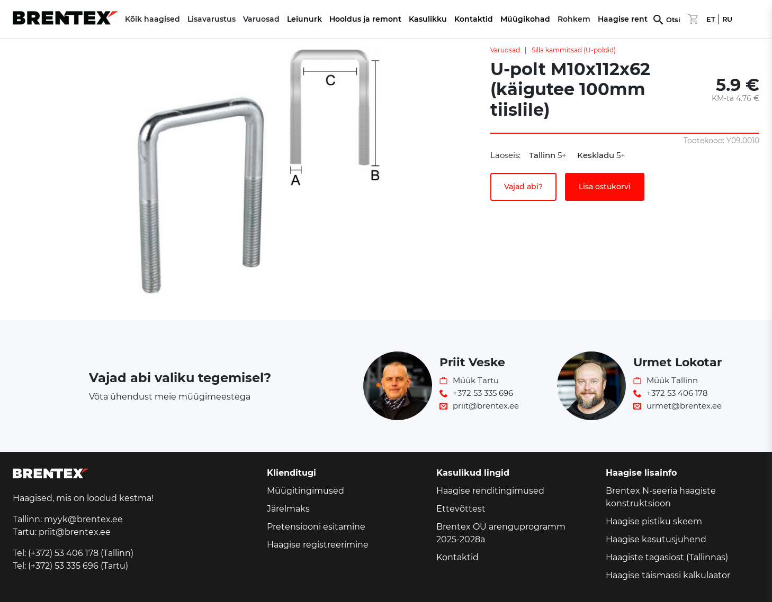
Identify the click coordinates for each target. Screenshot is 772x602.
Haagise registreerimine (318, 545)
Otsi (673, 20)
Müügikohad (525, 19)
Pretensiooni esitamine (316, 527)
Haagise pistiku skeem (654, 521)
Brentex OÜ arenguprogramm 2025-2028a (500, 533)
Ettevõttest (461, 509)
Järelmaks (288, 509)
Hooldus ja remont (365, 19)
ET (710, 19)
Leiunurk (304, 19)
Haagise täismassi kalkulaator (668, 575)
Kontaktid (473, 19)
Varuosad (505, 50)
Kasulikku (428, 19)
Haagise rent (623, 19)
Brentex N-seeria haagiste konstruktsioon (661, 497)
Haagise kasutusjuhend (656, 539)
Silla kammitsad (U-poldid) (574, 50)
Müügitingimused (305, 491)
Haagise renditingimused (490, 491)
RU (727, 19)
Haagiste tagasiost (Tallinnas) (667, 557)
